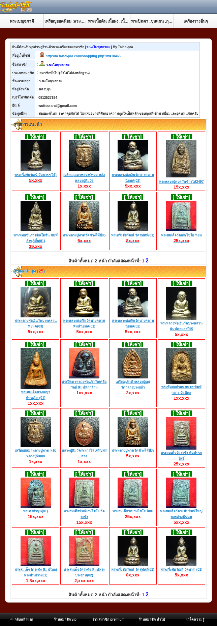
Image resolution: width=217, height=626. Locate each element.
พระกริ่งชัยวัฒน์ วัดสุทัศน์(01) (132, 235)
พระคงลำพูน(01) (35, 511)
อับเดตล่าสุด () (28, 271)
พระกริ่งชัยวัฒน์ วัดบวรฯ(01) (35, 175)
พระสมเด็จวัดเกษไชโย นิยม (181, 235)
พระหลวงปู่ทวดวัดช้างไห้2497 (181, 181)
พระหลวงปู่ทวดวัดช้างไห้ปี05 (84, 235)
